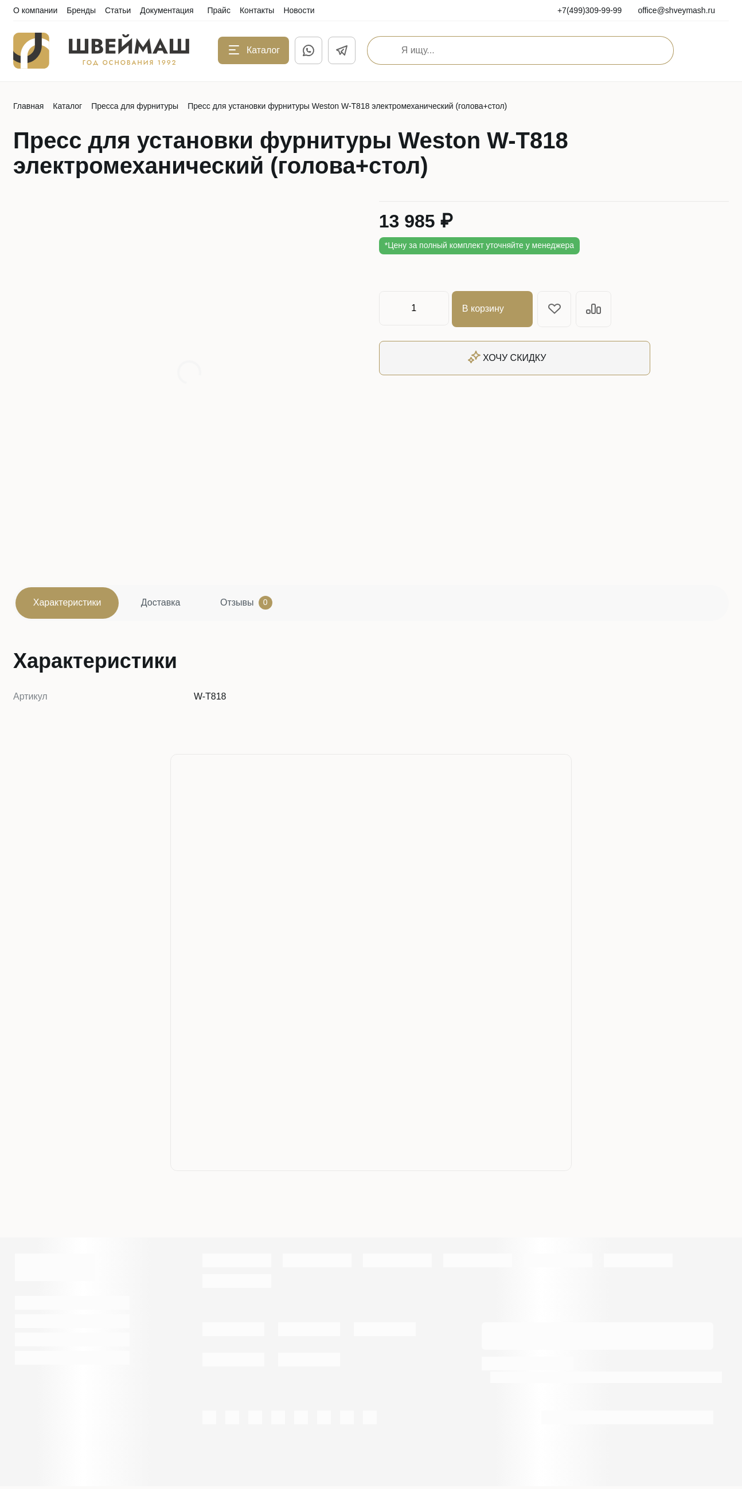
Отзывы (261, 604)
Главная (28, 106)
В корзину (494, 308)
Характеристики (70, 604)
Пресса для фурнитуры (134, 106)
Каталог (67, 106)
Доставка (170, 604)
